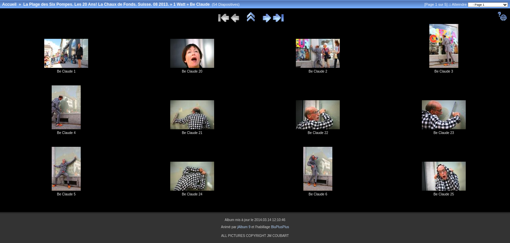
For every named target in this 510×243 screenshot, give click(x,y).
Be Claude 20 (192, 71)
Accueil (9, 4)
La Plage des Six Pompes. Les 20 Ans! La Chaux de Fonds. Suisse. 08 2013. (96, 4)
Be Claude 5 (66, 194)
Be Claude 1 (66, 71)
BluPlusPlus (280, 227)
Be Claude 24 (192, 194)
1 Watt (179, 4)
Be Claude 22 (318, 133)
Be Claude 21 (192, 133)
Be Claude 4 (66, 133)
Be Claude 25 (443, 194)
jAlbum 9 (244, 227)
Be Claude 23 (443, 133)
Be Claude (200, 4)
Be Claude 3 (443, 71)
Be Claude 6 (318, 194)
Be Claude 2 (318, 71)
